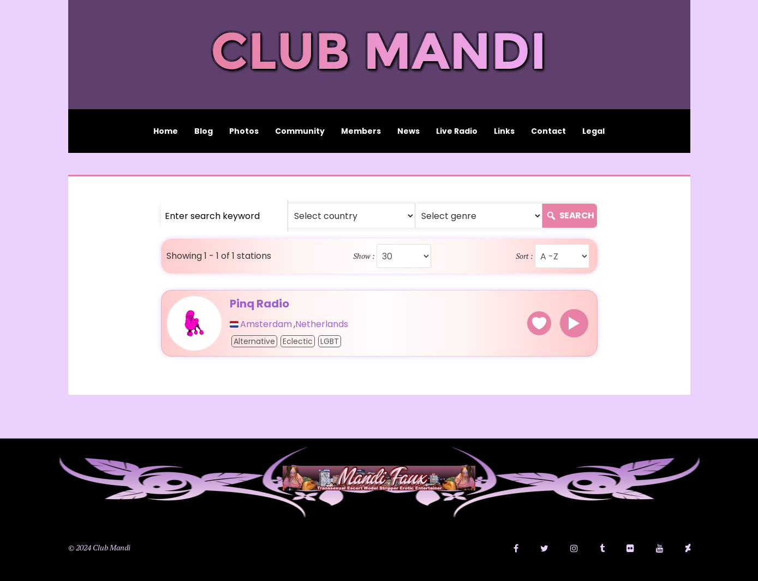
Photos (244, 131)
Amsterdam (266, 324)
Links (504, 131)
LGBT (329, 341)
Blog (203, 131)
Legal (593, 131)
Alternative (254, 341)
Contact (548, 131)
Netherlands (321, 324)
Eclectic (298, 341)
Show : (364, 256)
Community (300, 131)
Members (361, 131)
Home (165, 131)
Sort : (524, 256)
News (408, 131)
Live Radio (457, 131)
